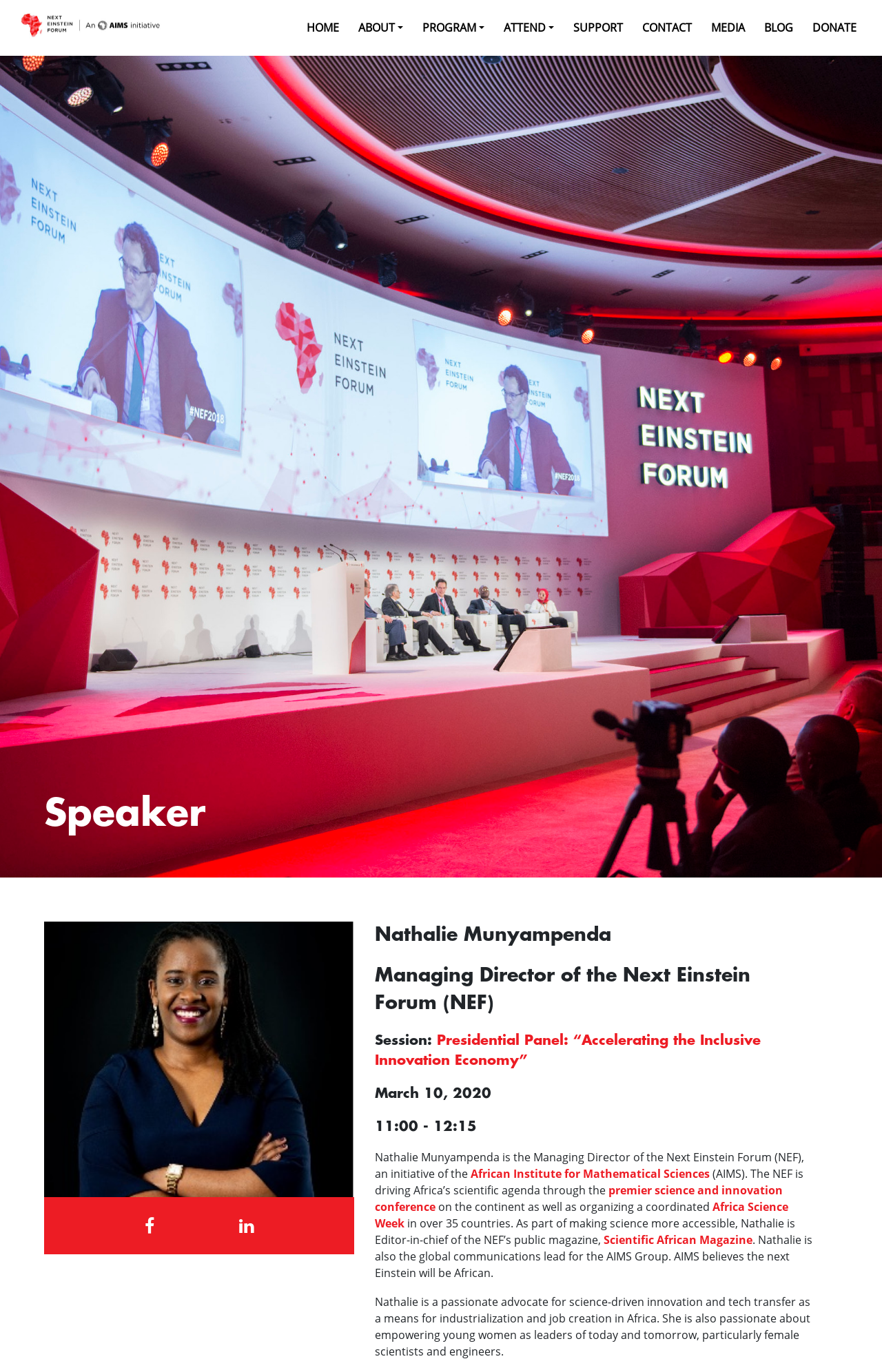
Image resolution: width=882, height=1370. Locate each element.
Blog (778, 27)
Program (449, 27)
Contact (667, 27)
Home (323, 27)
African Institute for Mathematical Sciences (590, 1173)
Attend (525, 27)
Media (728, 27)
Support (598, 27)
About (376, 27)
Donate (834, 27)
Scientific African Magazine (678, 1239)
